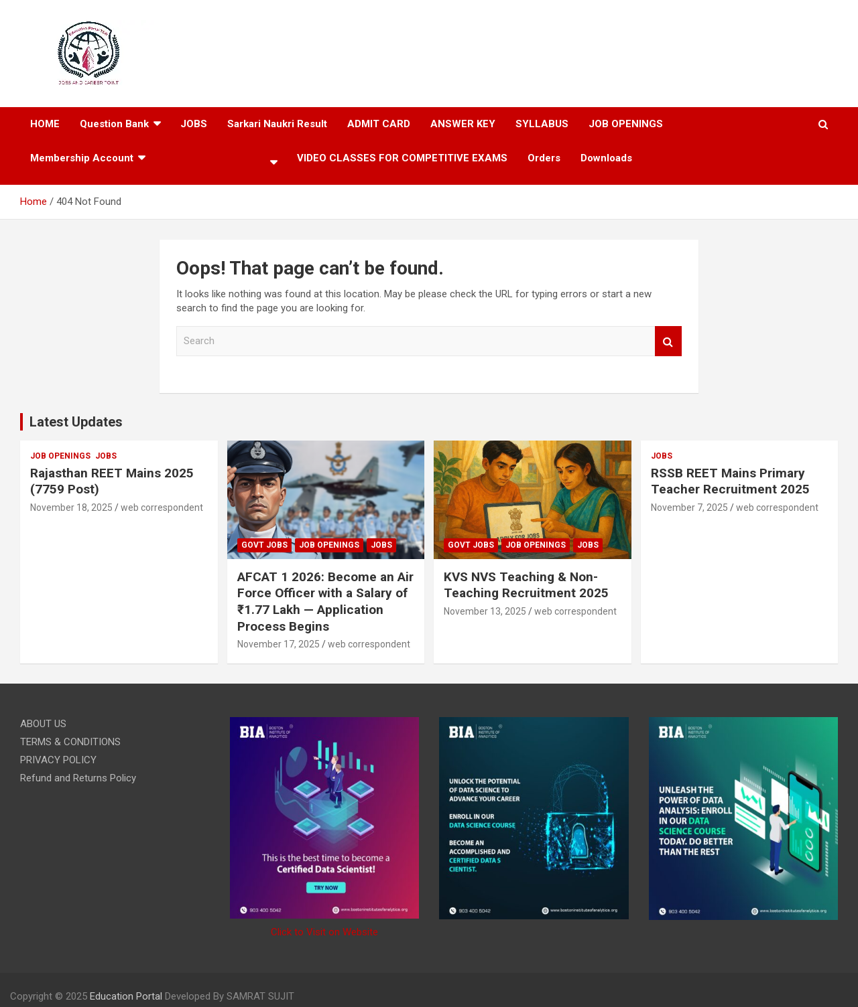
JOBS (106, 456)
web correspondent (162, 507)
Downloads (606, 158)
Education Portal (126, 996)
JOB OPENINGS (626, 124)
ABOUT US (43, 724)
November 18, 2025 (71, 507)
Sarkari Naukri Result (277, 124)
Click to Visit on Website (324, 932)
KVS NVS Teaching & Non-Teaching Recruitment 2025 (526, 585)
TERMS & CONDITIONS (70, 742)
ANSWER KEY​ (462, 124)
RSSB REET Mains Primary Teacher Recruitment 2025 (730, 481)
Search (668, 341)
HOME (45, 124)
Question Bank (114, 124)
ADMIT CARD (378, 124)
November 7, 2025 (689, 507)
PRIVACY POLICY (58, 760)
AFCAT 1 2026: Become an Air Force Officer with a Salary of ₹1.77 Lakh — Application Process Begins (325, 601)
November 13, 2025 (485, 611)
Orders (544, 158)
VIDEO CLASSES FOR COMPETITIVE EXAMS (402, 158)
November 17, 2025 (278, 644)
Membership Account (81, 158)
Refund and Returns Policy (78, 778)
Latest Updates (76, 422)
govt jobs (264, 545)
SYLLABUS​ (541, 124)
